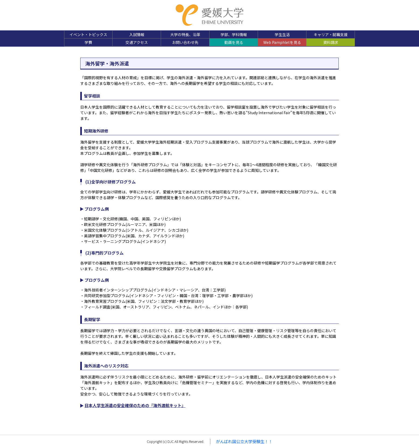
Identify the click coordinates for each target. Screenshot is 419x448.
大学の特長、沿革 (185, 34)
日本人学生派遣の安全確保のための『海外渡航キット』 (135, 405)
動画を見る (233, 42)
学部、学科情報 (234, 34)
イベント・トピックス (88, 34)
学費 (88, 42)
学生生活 (282, 34)
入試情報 (136, 34)
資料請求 (330, 42)
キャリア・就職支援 (331, 34)
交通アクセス (136, 42)
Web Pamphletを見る (282, 42)
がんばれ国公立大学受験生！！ (244, 441)
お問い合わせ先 (185, 42)
